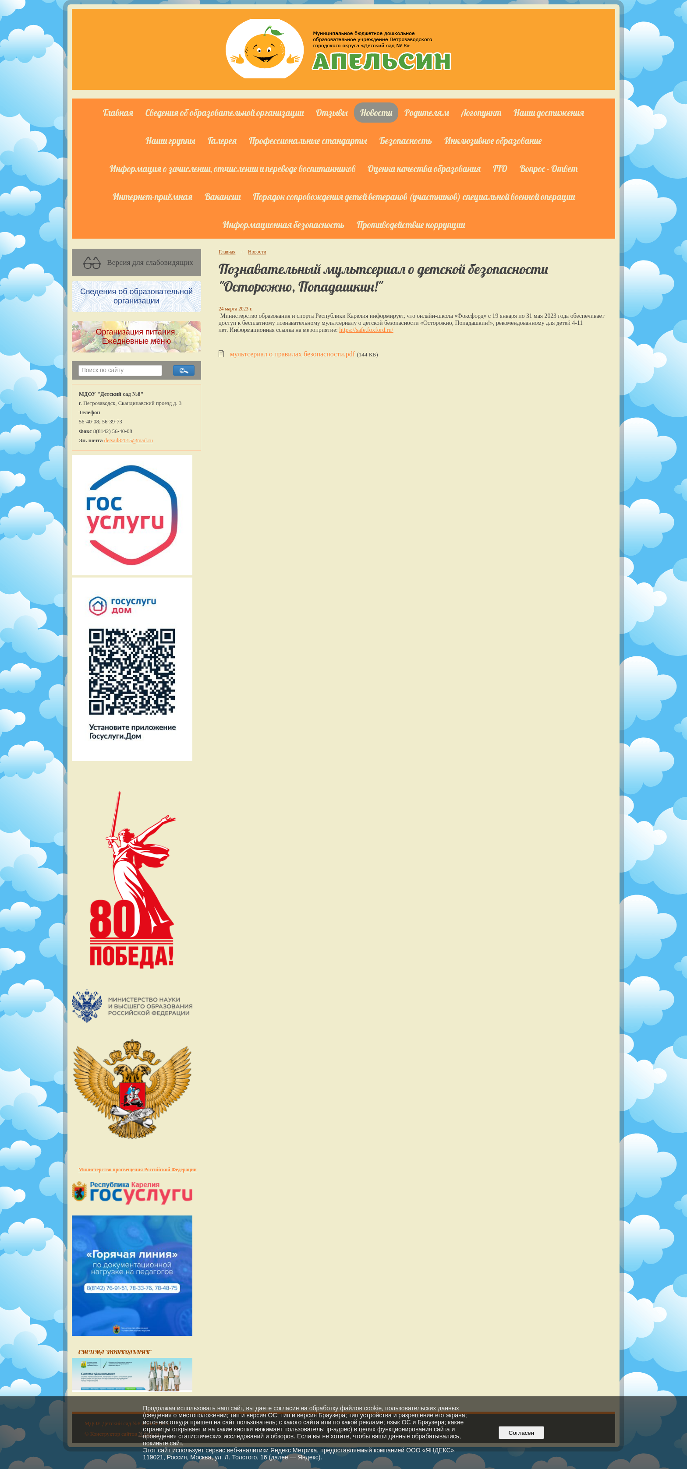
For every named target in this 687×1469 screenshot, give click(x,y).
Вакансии (223, 196)
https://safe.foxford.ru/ (366, 330)
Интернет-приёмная (152, 196)
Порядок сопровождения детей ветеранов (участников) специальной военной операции (414, 196)
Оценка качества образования (424, 168)
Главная (118, 112)
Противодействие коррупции (411, 224)
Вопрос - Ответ (548, 168)
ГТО (500, 168)
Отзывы (332, 112)
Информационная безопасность (283, 224)
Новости (376, 112)
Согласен (521, 1433)
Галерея (222, 140)
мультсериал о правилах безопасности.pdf (292, 354)
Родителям (426, 112)
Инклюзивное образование (493, 140)
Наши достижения (548, 112)
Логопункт (481, 112)
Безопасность (405, 140)
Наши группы (170, 140)
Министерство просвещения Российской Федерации (137, 1169)
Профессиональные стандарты (308, 140)
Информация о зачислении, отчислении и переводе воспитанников (232, 168)
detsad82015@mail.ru (128, 440)
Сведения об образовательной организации (224, 112)
